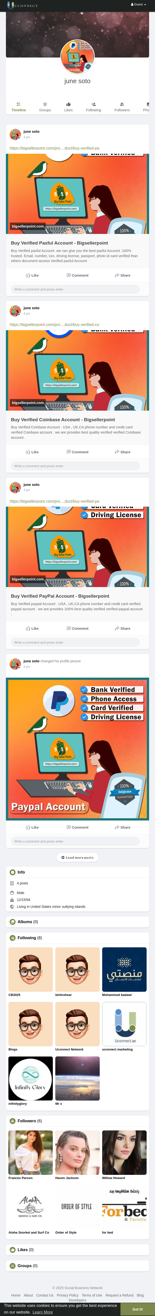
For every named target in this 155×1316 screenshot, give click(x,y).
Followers (27, 1121)
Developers (77, 1300)
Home (15, 1295)
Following (27, 938)
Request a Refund (120, 1295)
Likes (23, 1250)
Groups (25, 1266)
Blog (140, 1295)
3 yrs (26, 137)
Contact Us (44, 1295)
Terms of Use (92, 1295)
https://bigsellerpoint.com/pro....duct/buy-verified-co (54, 325)
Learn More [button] (43, 1312)
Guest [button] (138, 4)
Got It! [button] (138, 1309)
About (28, 1295)
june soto (77, 81)
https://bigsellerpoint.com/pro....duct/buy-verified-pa (54, 148)
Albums (25, 922)
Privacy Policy (67, 1295)
